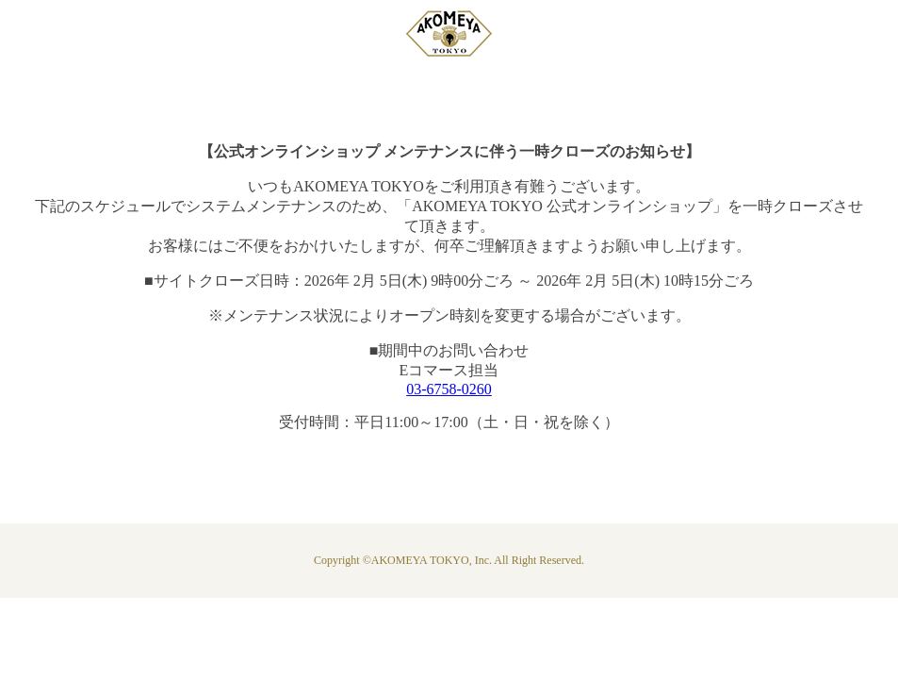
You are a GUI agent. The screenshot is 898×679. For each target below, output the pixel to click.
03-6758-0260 (449, 389)
